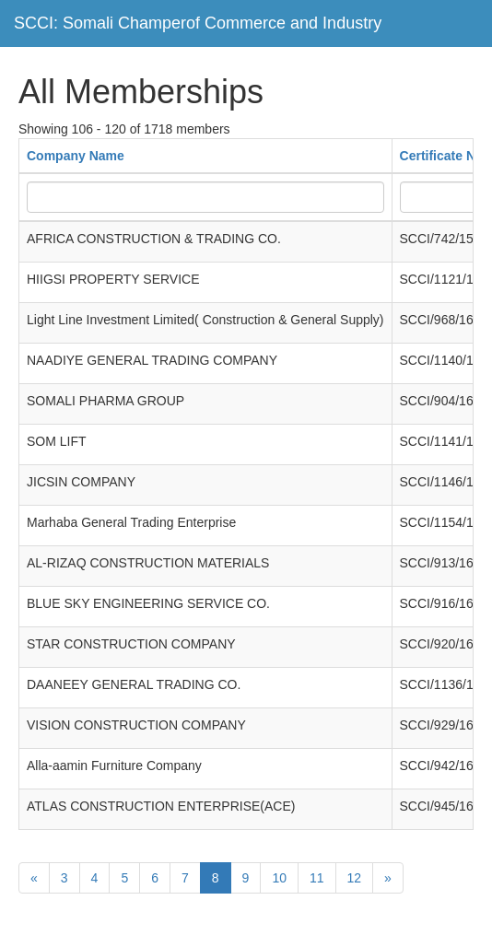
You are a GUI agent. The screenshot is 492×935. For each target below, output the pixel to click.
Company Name (75, 155)
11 (317, 878)
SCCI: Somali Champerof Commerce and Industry (197, 23)
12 (354, 878)
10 (279, 878)
